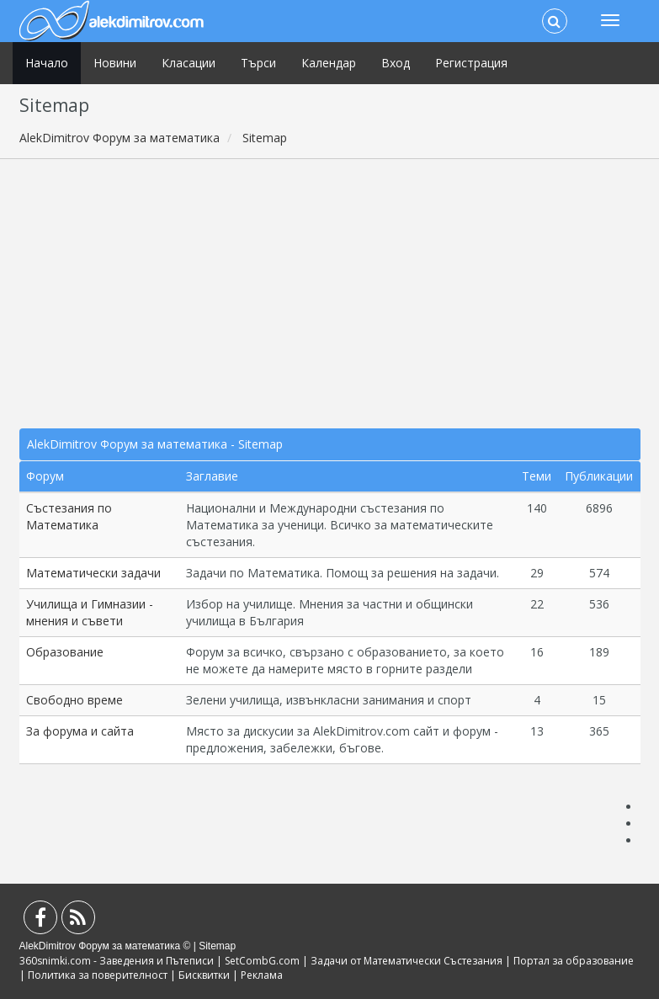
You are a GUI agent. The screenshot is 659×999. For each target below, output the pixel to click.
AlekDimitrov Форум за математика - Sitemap (155, 444)
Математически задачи (93, 573)
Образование (65, 652)
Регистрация (471, 63)
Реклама (262, 975)
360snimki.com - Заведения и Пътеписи (116, 961)
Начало (46, 63)
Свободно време (74, 700)
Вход (395, 63)
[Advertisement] (329, 294)
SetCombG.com (262, 961)
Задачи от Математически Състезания (406, 961)
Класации (188, 63)
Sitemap (217, 946)
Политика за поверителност (97, 975)
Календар (328, 63)
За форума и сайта (80, 731)
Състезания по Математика (69, 516)
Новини (114, 63)
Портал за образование (573, 961)
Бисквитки (204, 975)
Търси (258, 63)
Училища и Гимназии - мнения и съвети (89, 612)
